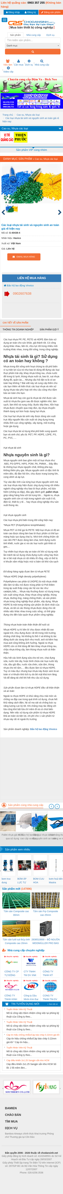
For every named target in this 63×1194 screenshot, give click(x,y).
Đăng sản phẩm (51, 12)
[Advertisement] (31, 768)
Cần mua (18, 62)
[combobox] (32, 45)
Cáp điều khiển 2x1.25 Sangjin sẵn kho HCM (27, 1060)
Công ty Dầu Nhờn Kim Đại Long (31, 997)
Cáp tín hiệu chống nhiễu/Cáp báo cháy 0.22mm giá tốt (32, 1035)
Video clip (8, 69)
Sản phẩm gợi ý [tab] (49, 329)
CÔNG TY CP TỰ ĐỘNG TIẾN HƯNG (11, 973)
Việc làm (7, 62)
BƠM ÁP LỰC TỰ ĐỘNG (21, 880)
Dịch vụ (29, 62)
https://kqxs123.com (47, 1177)
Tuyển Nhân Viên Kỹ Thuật (19, 1009)
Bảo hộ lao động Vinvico (19, 285)
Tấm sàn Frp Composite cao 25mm (45, 913)
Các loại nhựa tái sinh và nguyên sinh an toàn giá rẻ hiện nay (44, 836)
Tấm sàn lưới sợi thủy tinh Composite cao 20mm (16, 941)
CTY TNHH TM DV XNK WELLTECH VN (30, 973)
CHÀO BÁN (13, 1115)
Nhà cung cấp (42, 62)
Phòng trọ (10, 1177)
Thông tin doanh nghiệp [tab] (18, 329)
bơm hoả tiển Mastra (56, 880)
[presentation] (51, 806)
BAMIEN (11, 1108)
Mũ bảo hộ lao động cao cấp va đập (28, 836)
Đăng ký (30, 12)
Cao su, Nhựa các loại (28, 114)
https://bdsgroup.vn (27, 1177)
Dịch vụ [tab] (50, 35)
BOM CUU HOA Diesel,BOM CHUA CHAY (40, 880)
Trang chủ (7, 114)
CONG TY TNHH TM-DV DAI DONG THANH (50, 997)
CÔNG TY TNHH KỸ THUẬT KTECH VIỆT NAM (49, 973)
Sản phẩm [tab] (15, 35)
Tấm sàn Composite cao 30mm (16, 913)
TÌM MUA (11, 1121)
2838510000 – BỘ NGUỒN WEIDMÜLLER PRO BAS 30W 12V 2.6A (45, 941)
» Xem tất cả (52, 1004)
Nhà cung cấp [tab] (33, 35)
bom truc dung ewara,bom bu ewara (7, 880)
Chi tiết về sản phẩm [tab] (15, 322)
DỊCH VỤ (11, 1128)
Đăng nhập (13, 12)
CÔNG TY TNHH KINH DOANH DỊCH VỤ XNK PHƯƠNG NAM (10, 997)
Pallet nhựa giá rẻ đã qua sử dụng (12, 836)
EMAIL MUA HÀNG (24, 256)
